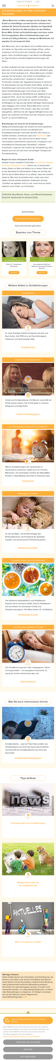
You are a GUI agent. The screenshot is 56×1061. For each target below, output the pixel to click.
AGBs (28, 1043)
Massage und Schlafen (28, 548)
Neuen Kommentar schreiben (28, 218)
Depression (42, 135)
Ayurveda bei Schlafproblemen (28, 758)
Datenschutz (28, 1039)
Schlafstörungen (28, 347)
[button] (20, 1031)
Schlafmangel (28, 481)
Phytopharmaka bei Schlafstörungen (28, 823)
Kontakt (28, 1018)
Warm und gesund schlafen (28, 942)
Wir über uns (28, 1022)
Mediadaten (28, 1026)
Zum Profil (14, 272)
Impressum (28, 1035)
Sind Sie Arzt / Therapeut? (24, 1)
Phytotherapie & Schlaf (28, 614)
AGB (25, 997)
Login (37, 1)
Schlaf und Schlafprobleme (28, 414)
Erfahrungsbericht (28, 681)
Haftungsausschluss (28, 1047)
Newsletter (28, 1050)
